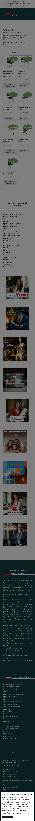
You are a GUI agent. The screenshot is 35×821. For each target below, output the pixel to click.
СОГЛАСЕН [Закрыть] (8, 817)
